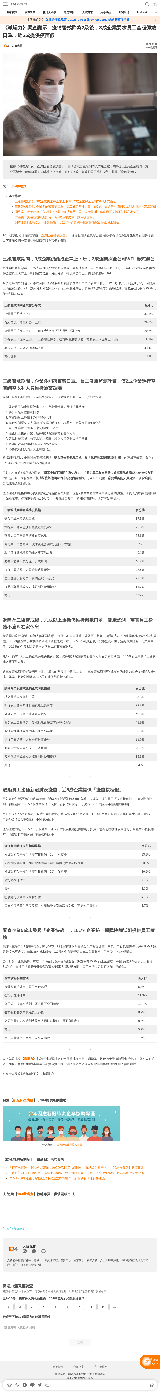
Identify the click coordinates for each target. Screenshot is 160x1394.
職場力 (28, 1058)
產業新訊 (11, 12)
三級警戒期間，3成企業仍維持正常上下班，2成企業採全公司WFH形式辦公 (65, 201)
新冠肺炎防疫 (23, 1100)
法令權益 (105, 12)
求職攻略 (30, 12)
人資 (7, 1228)
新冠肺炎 (19, 1228)
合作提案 (78, 1366)
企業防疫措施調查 (53, 235)
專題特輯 (69, 12)
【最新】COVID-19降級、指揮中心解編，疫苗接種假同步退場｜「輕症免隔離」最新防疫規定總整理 (76, 1173)
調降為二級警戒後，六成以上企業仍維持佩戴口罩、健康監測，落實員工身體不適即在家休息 (77, 212)
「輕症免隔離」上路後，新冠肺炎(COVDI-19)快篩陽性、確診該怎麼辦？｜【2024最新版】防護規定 (76, 1167)
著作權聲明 (100, 1366)
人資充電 (87, 12)
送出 (80, 1342)
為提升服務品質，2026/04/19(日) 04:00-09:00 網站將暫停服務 (87, 19)
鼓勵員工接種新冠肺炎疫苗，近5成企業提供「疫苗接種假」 (55, 217)
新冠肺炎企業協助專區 (69, 1144)
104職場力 (19, 186)
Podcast (142, 12)
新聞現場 (123, 12)
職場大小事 (49, 12)
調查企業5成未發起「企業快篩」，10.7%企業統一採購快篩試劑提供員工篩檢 (67, 222)
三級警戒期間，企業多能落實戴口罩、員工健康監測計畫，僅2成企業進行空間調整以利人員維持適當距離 (85, 206)
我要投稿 (58, 1366)
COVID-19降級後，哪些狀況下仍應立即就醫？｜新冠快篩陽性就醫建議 (57, 1178)
